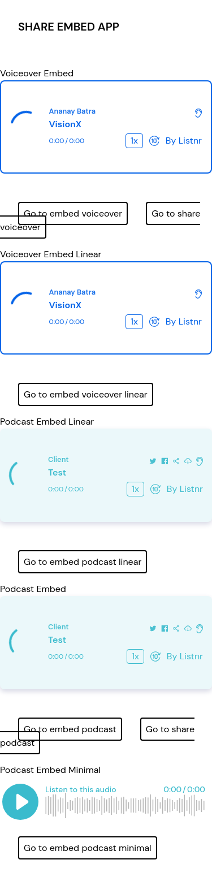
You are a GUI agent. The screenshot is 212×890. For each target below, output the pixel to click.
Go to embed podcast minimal (88, 848)
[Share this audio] (176, 460)
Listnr (190, 140)
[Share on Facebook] (164, 460)
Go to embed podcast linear (82, 562)
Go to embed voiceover (73, 213)
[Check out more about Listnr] (198, 112)
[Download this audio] (188, 460)
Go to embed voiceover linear (86, 394)
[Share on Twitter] (153, 460)
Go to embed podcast (70, 729)
